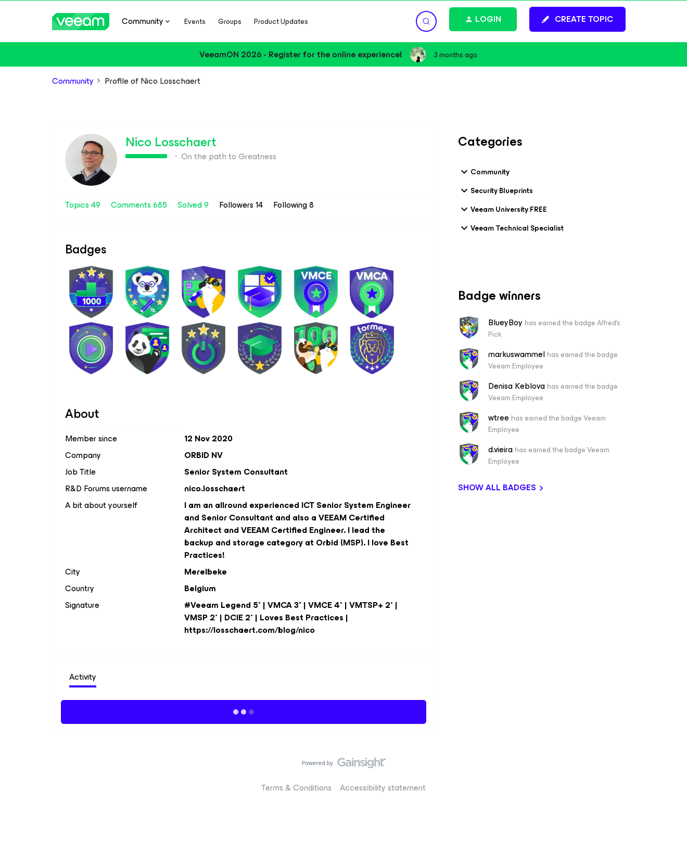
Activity (82, 677)
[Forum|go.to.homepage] (80, 21)
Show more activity (244, 710)
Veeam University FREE (502, 209)
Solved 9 (194, 205)
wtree (498, 418)
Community (73, 81)
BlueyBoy (505, 322)
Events (195, 21)
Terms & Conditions (296, 788)
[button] (577, 19)
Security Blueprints (495, 190)
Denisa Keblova (516, 386)
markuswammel (516, 354)
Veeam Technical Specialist (511, 228)
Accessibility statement (383, 788)
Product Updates (281, 21)
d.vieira (500, 449)
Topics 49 (84, 205)
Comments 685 (140, 205)
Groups (229, 21)
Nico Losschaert (170, 142)
